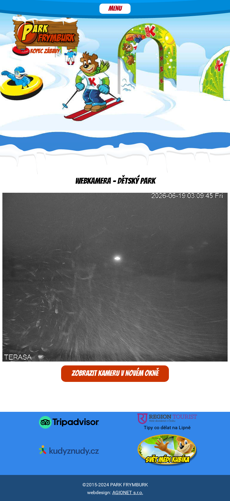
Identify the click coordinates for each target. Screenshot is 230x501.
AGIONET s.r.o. (127, 492)
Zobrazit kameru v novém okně (115, 373)
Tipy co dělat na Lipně (167, 422)
